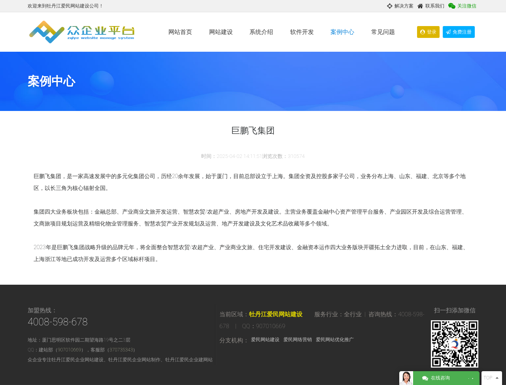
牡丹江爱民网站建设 (275, 314)
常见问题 (383, 32)
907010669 (69, 350)
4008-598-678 (58, 322)
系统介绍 (261, 32)
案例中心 (342, 32)
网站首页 (180, 32)
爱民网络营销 (297, 339)
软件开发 (302, 32)
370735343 (121, 350)
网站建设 (221, 32)
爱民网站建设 (265, 339)
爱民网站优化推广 (335, 339)
